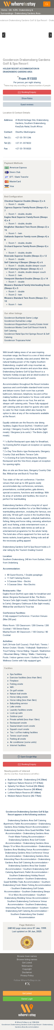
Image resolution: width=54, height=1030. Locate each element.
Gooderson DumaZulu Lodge (18, 321)
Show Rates (27, 98)
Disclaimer (27, 972)
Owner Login (27, 999)
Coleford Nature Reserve (24, 789)
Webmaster (27, 966)
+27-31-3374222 (23, 143)
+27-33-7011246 (23, 137)
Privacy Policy (27, 975)
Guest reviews (27, 104)
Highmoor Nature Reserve (25, 783)
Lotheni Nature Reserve (24, 792)
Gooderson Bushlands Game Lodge (21, 318)
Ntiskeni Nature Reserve (24, 796)
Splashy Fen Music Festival (25, 786)
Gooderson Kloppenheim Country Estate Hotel (26, 324)
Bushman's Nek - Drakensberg (27, 779)
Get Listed (27, 962)
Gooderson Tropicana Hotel (17, 340)
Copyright (27, 969)
